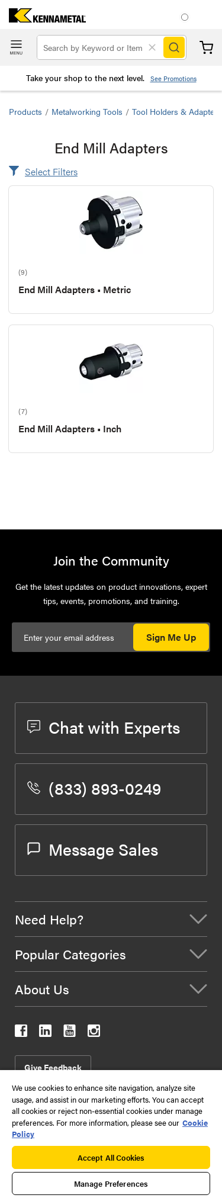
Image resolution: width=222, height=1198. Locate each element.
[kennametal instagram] (94, 1033)
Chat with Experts (103, 726)
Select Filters (51, 171)
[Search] (174, 47)
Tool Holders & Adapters (176, 111)
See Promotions (173, 78)
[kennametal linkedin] (45, 1033)
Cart (206, 47)
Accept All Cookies (111, 1157)
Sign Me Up (171, 637)
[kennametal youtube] (69, 1033)
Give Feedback (53, 1067)
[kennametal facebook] (21, 1033)
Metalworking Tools (87, 111)
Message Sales (92, 848)
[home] (43, 18)
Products (25, 111)
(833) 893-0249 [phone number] (94, 787)
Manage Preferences (111, 1183)
